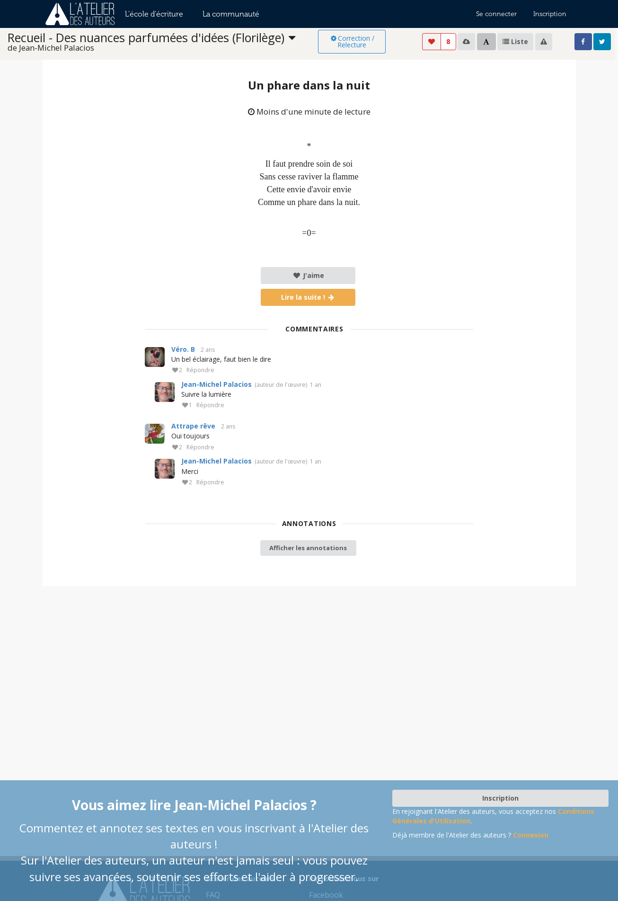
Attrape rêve (193, 425)
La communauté (231, 13)
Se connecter (496, 14)
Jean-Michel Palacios (216, 384)
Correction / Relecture (351, 41)
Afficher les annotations (308, 548)
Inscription (549, 14)
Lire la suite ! (308, 297)
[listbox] (163, 42)
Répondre (200, 370)
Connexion (530, 834)
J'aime (308, 275)
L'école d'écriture (154, 13)
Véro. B (183, 349)
